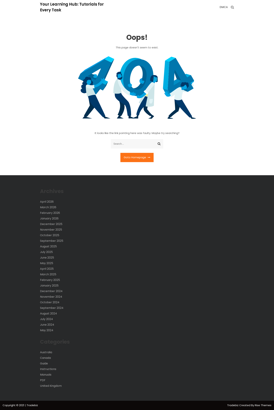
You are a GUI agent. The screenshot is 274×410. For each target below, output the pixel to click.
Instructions (48, 369)
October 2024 (49, 302)
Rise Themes (263, 405)
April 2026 (47, 202)
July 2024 (46, 319)
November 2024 (51, 297)
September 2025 (51, 241)
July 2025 (46, 252)
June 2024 (47, 325)
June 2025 (47, 258)
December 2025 (51, 224)
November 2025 (51, 230)
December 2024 (51, 291)
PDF (42, 380)
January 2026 (49, 218)
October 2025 (49, 235)
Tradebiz (233, 405)
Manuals (45, 375)
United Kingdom (51, 386)
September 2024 (51, 308)
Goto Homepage (137, 157)
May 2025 (46, 263)
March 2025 (48, 274)
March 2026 (48, 207)
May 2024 (46, 330)
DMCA (224, 7)
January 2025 (49, 286)
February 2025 (50, 280)
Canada (45, 358)
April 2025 (47, 269)
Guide (44, 363)
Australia (46, 352)
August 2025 (48, 246)
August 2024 (48, 313)
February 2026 (50, 213)
